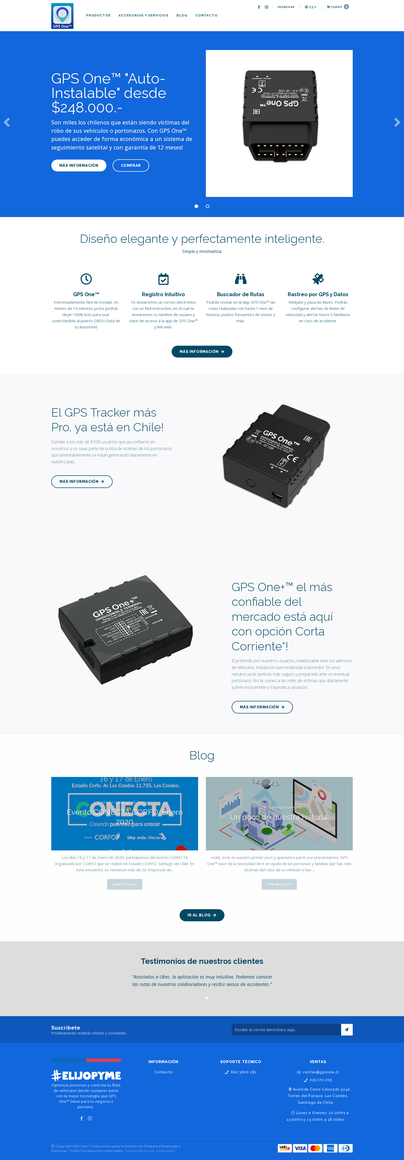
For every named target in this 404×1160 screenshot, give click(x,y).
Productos (98, 15)
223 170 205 (318, 1080)
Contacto (206, 15)
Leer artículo (125, 884)
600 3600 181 (240, 1072)
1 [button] (196, 206)
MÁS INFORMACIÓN (78, 165)
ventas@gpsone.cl (318, 1072)
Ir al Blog (202, 915)
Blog (182, 15)
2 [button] (207, 206)
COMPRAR (133, 165)
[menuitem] (259, 7)
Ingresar (285, 7)
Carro (338, 6)
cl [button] (311, 7)
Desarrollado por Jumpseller (150, 1151)
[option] (202, 121)
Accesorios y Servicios (144, 15)
